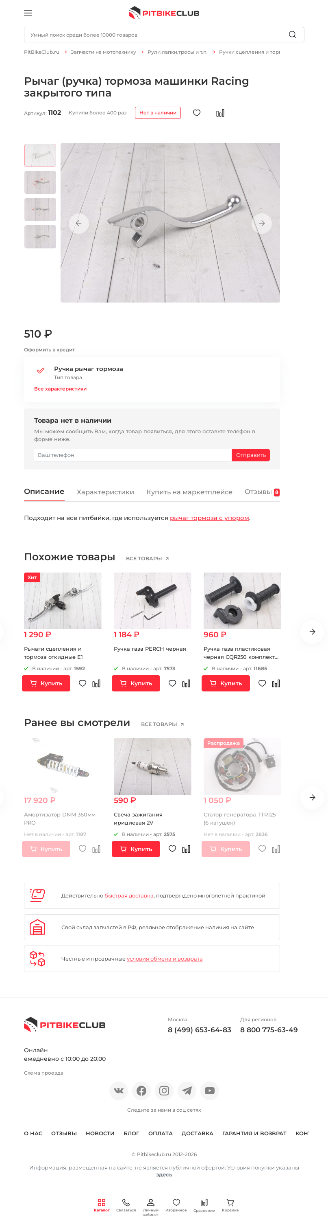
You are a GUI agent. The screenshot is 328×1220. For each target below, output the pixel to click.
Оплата (160, 1137)
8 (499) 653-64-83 (199, 1034)
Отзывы (64, 1137)
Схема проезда (43, 1077)
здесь (164, 1178)
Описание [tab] (44, 495)
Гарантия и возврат (254, 1137)
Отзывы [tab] (262, 496)
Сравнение (204, 1205)
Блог (131, 1137)
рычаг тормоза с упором (209, 522)
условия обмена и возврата (165, 962)
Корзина (230, 1205)
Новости (100, 1137)
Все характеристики (60, 393)
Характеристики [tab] (105, 496)
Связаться (126, 1205)
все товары (144, 563)
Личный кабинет (151, 1208)
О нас (33, 1137)
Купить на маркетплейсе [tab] (189, 496)
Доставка (197, 1137)
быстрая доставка (129, 899)
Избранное (176, 1205)
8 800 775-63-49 (269, 1034)
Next (262, 227)
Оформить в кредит (49, 354)
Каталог (102, 1205)
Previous (79, 227)
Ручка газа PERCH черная (150, 652)
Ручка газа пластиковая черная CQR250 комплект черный (239, 660)
